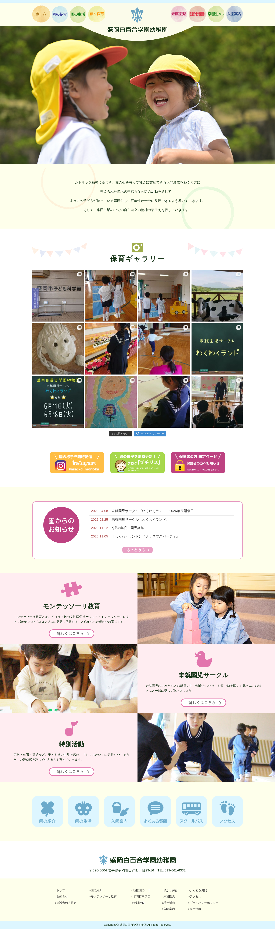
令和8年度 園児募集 (128, 528)
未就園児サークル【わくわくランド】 (140, 519)
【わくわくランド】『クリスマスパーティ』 (145, 536)
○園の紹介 (95, 890)
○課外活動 (168, 902)
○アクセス (194, 896)
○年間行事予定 (140, 896)
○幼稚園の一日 (140, 890)
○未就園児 (168, 896)
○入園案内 (168, 908)
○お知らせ (61, 896)
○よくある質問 (197, 890)
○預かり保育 (170, 890)
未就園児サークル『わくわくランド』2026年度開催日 (153, 511)
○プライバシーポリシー (203, 902)
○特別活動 (138, 902)
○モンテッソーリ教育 (103, 896)
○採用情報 (194, 908)
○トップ (60, 890)
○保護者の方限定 (66, 902)
